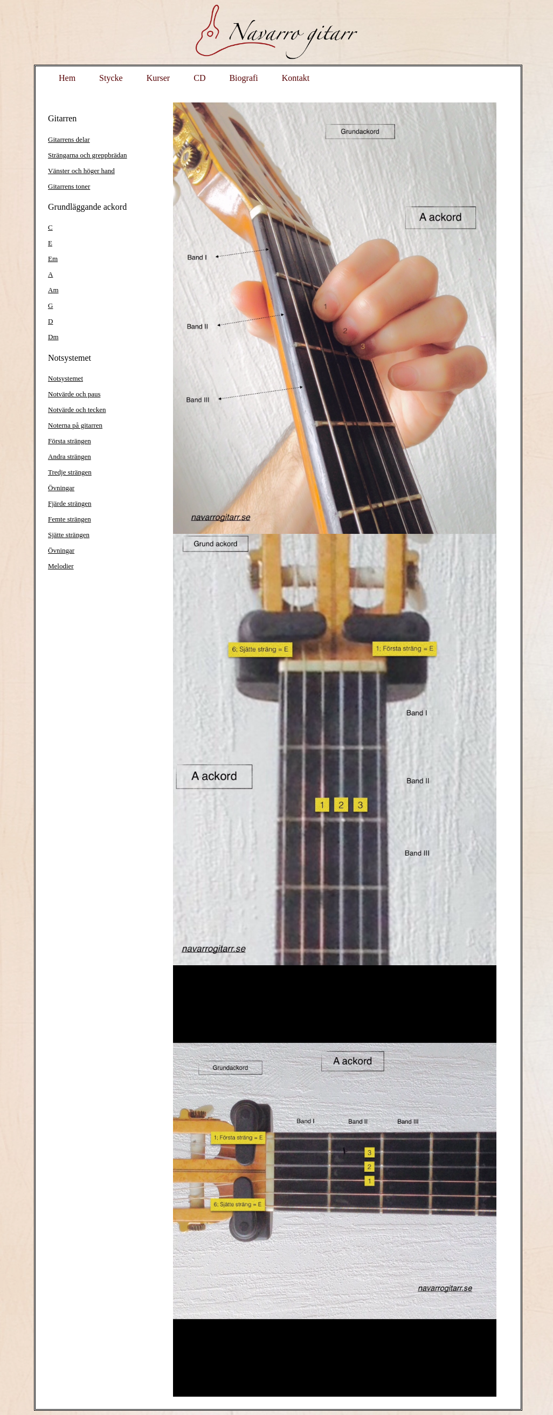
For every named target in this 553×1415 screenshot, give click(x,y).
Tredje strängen (70, 472)
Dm (53, 337)
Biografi (243, 78)
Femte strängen (69, 519)
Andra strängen (69, 456)
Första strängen (69, 441)
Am (53, 290)
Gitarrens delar (69, 139)
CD (199, 78)
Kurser (158, 78)
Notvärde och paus (74, 394)
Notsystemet (65, 378)
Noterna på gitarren (75, 425)
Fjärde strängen (70, 503)
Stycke (111, 78)
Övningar (61, 488)
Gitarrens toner (69, 186)
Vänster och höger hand (81, 171)
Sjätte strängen (68, 535)
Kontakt (296, 78)
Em (53, 259)
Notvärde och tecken (77, 410)
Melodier (61, 566)
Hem (67, 78)
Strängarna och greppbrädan (87, 155)
